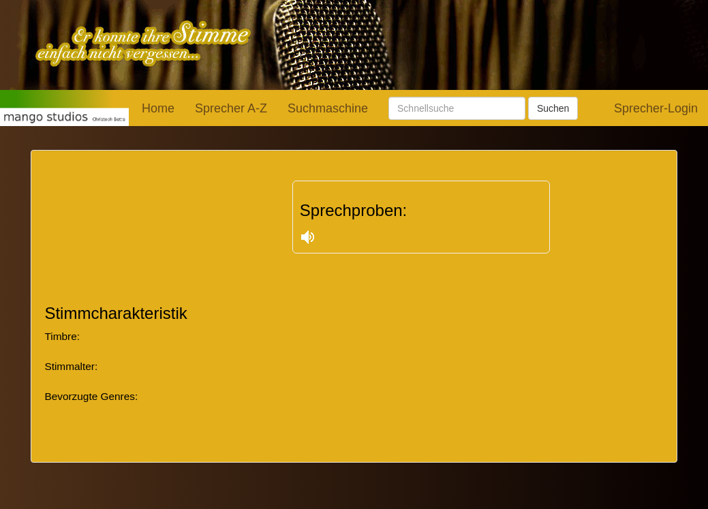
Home (158, 108)
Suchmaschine (328, 108)
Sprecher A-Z (231, 108)
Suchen (553, 108)
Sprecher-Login (656, 108)
